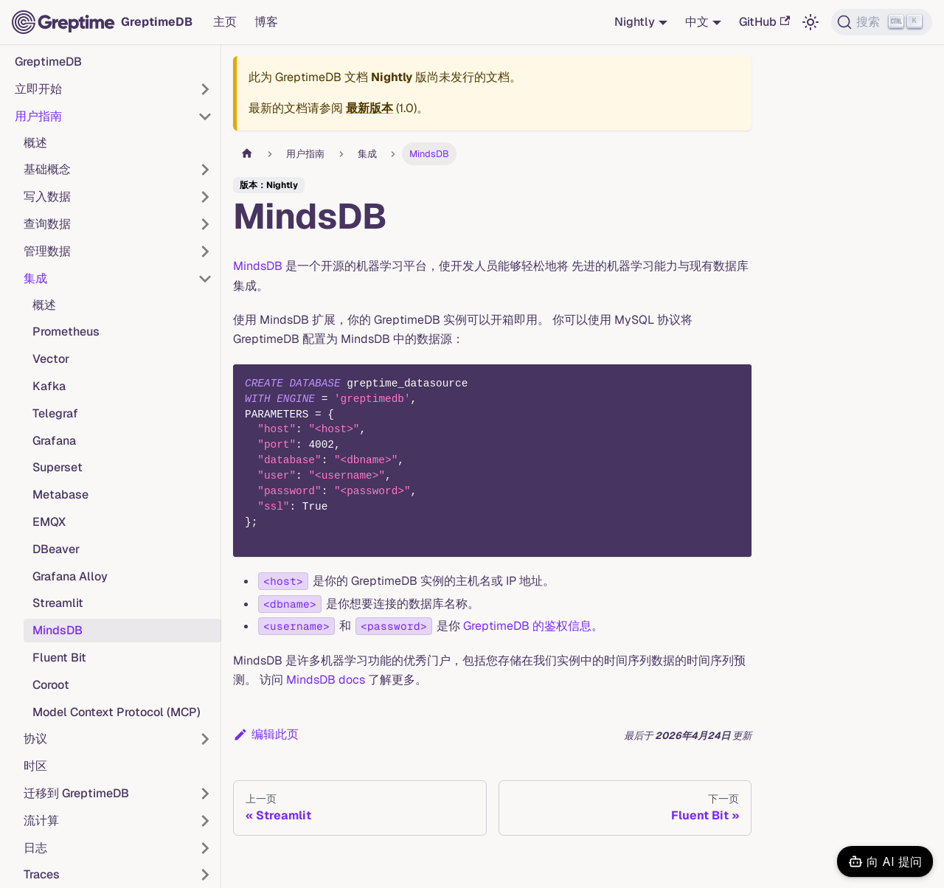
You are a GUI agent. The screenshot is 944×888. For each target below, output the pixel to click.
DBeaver (56, 549)
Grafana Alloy (70, 576)
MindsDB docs (325, 679)
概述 (35, 142)
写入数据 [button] (47, 196)
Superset (57, 467)
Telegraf (55, 413)
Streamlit (57, 603)
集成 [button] (35, 278)
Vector (50, 359)
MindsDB (57, 630)
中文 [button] (697, 22)
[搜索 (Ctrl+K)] (881, 22)
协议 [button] (35, 738)
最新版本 (369, 108)
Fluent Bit (59, 657)
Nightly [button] (634, 22)
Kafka (49, 386)
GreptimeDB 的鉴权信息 (527, 626)
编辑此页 (266, 734)
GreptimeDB (48, 61)
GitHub (764, 22)
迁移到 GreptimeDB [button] (76, 793)
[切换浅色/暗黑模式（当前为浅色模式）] (810, 22)
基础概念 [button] (47, 169)
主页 (225, 22)
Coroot (50, 685)
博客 (266, 22)
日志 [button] (35, 848)
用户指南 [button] (38, 116)
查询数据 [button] (47, 224)
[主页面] (247, 153)
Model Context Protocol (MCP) (116, 712)
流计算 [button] (41, 820)
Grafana (54, 440)
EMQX (49, 522)
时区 (35, 766)
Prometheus (66, 331)
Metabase (60, 494)
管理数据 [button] (47, 251)
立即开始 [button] (38, 89)
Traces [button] (42, 874)
